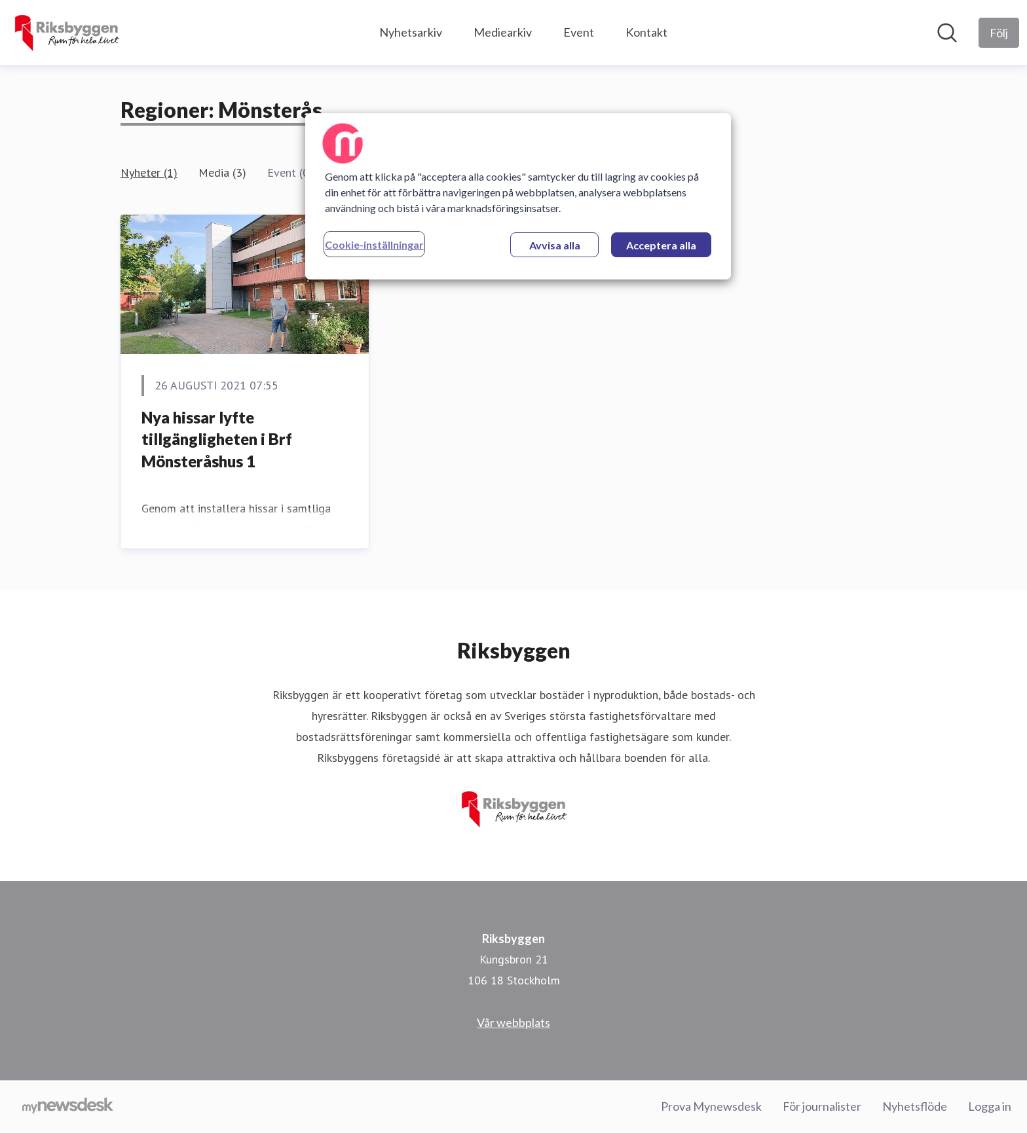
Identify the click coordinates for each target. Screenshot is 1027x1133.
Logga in (989, 1106)
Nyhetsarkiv (410, 32)
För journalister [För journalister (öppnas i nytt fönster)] (822, 1106)
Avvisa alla (554, 245)
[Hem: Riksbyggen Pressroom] (66, 33)
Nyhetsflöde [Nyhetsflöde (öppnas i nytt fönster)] (914, 1106)
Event (578, 32)
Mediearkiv (503, 32)
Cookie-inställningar (374, 244)
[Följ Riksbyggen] (999, 33)
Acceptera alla (661, 245)
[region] (518, 196)
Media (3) (222, 172)
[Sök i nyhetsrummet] (947, 32)
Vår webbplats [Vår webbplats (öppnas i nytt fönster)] (513, 1022)
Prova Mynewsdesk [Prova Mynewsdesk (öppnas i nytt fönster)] (711, 1106)
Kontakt (646, 32)
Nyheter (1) (149, 172)
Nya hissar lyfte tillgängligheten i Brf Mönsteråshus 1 (216, 439)
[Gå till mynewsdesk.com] (68, 1106)
